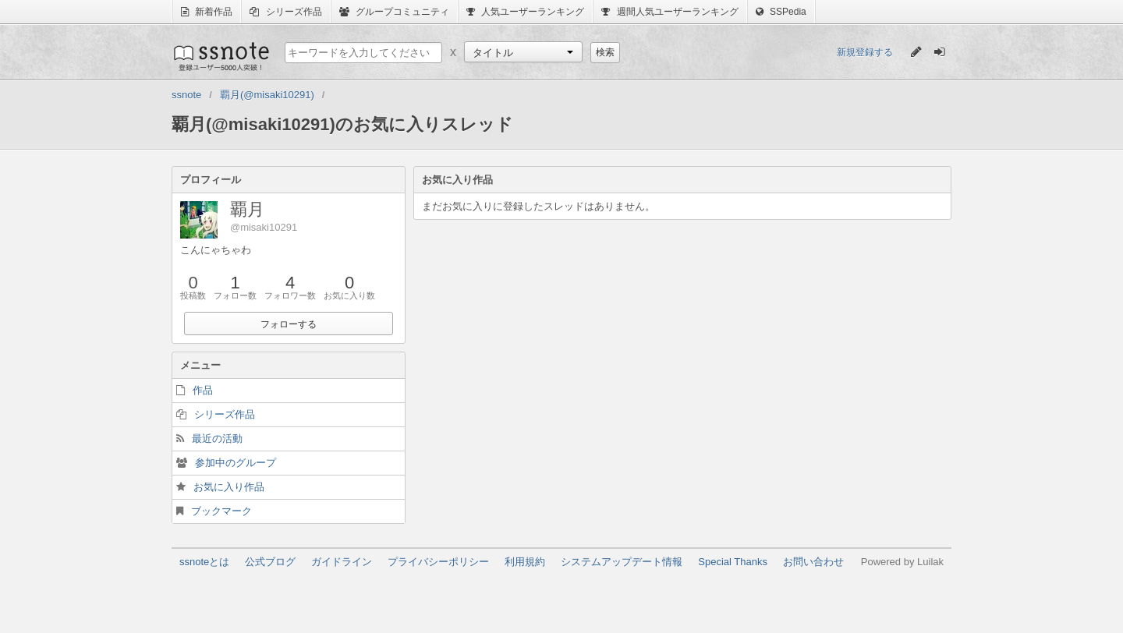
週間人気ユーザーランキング (669, 11)
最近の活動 (217, 438)
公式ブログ (270, 562)
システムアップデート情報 (621, 562)
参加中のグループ (235, 463)
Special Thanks (732, 562)
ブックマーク (221, 511)
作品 (203, 390)
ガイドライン (341, 562)
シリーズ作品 (285, 11)
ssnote (220, 56)
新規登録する (865, 52)
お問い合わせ (813, 562)
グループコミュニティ (394, 11)
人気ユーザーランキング (525, 11)
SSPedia (781, 11)
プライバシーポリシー (438, 562)
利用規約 (525, 562)
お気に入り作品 (228, 487)
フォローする (288, 324)
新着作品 (206, 11)
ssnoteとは (204, 562)
